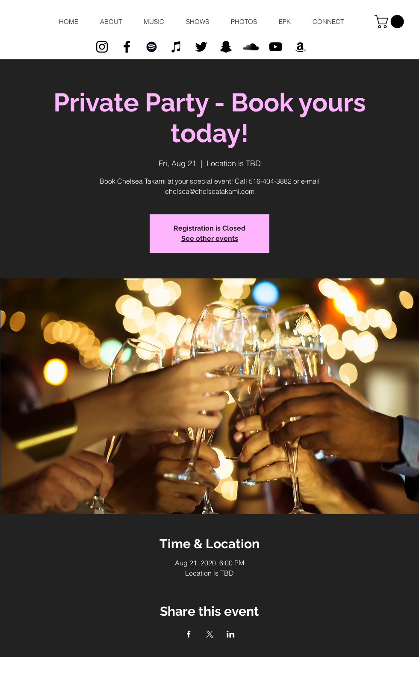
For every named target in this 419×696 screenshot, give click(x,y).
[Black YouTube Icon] (275, 47)
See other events (209, 238)
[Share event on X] (210, 634)
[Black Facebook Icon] (127, 47)
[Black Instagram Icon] (102, 47)
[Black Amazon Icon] (300, 47)
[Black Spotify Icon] (151, 47)
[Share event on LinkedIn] (231, 634)
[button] (111, 21)
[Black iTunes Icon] (176, 47)
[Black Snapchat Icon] (226, 47)
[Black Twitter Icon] (201, 47)
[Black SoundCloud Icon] (251, 47)
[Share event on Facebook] (189, 634)
